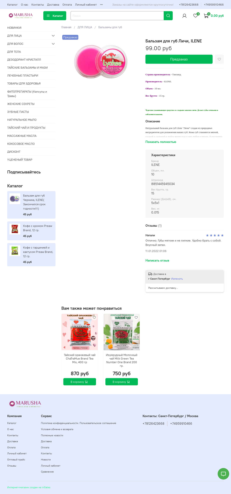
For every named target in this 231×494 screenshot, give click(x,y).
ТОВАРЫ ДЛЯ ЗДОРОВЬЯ (24, 83)
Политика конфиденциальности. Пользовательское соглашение (78, 423)
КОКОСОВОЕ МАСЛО (21, 143)
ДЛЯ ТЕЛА (14, 51)
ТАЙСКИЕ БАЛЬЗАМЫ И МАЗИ (27, 67)
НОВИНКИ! (14, 27)
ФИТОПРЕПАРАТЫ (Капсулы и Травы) (27, 94)
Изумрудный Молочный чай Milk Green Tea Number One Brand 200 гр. (121, 360)
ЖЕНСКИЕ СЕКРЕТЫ (20, 104)
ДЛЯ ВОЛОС (15, 43)
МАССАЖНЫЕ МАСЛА (21, 136)
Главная (66, 27)
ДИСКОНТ (13, 151)
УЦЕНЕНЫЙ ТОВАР (19, 159)
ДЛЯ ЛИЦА (85, 27)
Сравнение (47, 471)
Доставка (53, 4)
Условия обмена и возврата (57, 429)
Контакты (37, 4)
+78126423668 (188, 4)
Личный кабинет (86, 4)
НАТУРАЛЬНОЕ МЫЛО (21, 119)
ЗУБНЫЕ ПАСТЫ (18, 112)
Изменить (177, 278)
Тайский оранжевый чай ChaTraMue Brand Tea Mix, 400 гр (79, 358)
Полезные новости (52, 435)
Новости (46, 459)
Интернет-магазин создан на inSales (28, 487)
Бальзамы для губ (110, 27)
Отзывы (11, 465)
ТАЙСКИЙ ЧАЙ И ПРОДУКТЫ (26, 127)
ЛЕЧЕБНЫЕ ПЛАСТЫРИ (22, 75)
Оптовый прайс (16, 459)
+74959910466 (214, 4)
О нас (24, 4)
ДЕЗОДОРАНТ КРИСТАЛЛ (24, 59)
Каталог (12, 4)
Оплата (67, 4)
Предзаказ (179, 59)
